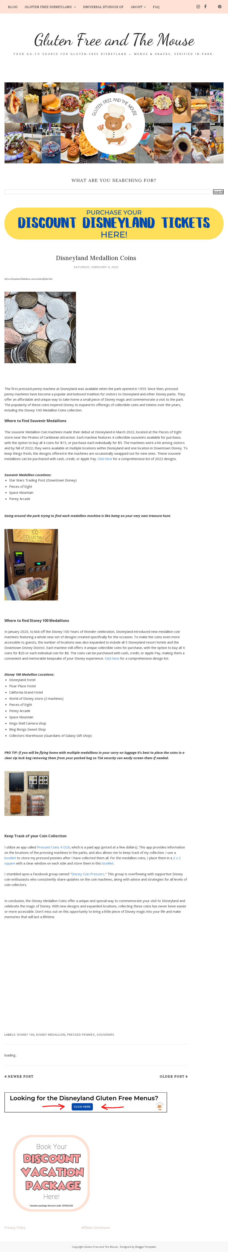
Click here (105, 458)
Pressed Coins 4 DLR (53, 847)
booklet (10, 858)
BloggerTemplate (145, 1246)
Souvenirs (105, 1035)
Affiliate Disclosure (95, 1227)
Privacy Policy (14, 1227)
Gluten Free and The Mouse (114, 38)
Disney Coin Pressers (88, 874)
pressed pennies (81, 1035)
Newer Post (20, 1076)
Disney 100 (25, 1035)
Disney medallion (50, 1035)
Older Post (172, 1076)
